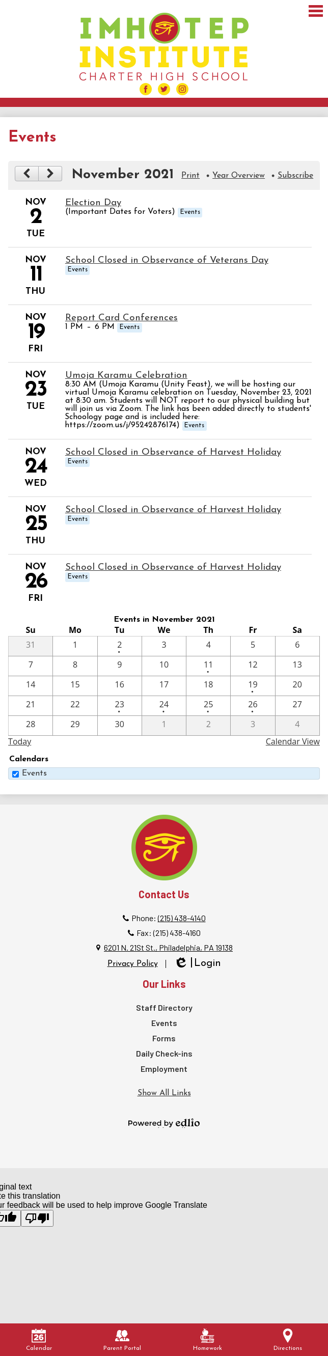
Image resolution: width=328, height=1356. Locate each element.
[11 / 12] (252, 666)
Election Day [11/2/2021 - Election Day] (93, 203)
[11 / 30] (119, 725)
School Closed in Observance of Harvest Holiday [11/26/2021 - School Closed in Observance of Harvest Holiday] (173, 567)
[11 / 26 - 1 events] (252, 706)
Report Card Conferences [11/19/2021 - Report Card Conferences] (121, 318)
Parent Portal (122, 1340)
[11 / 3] (164, 646)
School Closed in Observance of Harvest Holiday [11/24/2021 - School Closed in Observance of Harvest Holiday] (173, 452)
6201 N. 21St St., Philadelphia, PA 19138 (168, 947)
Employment (164, 1068)
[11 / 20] (297, 686)
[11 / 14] (30, 686)
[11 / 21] (30, 706)
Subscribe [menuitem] (295, 176)
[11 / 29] (74, 725)
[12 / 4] (297, 725)
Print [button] (190, 176)
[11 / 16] (119, 686)
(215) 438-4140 (182, 918)
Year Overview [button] (238, 176)
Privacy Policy (132, 964)
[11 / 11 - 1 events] (208, 666)
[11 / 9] (119, 666)
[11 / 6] (297, 646)
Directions (288, 1340)
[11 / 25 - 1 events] (208, 706)
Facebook (146, 90)
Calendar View (293, 741)
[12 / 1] (164, 725)
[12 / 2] (208, 725)
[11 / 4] (208, 646)
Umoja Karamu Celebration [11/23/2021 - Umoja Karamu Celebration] (126, 375)
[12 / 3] (252, 725)
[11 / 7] (30, 666)
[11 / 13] (297, 666)
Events (34, 773)
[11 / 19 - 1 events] (252, 686)
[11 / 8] (74, 666)
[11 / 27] (297, 706)
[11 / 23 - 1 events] (119, 706)
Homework (207, 1340)
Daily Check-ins (164, 1053)
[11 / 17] (164, 686)
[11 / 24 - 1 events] (164, 706)
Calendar (39, 1340)
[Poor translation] (37, 1218)
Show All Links (164, 1093)
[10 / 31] (30, 646)
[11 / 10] (164, 666)
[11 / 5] (252, 646)
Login (197, 963)
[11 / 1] (74, 646)
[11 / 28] (30, 725)
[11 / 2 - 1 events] (119, 646)
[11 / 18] (208, 686)
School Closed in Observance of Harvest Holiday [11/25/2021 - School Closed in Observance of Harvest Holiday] (173, 510)
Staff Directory (164, 1007)
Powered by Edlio (164, 1123)
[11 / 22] (74, 706)
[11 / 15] (74, 686)
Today (19, 741)
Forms (164, 1038)
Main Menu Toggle (316, 11)
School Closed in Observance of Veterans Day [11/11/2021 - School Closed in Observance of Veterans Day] (166, 260)
